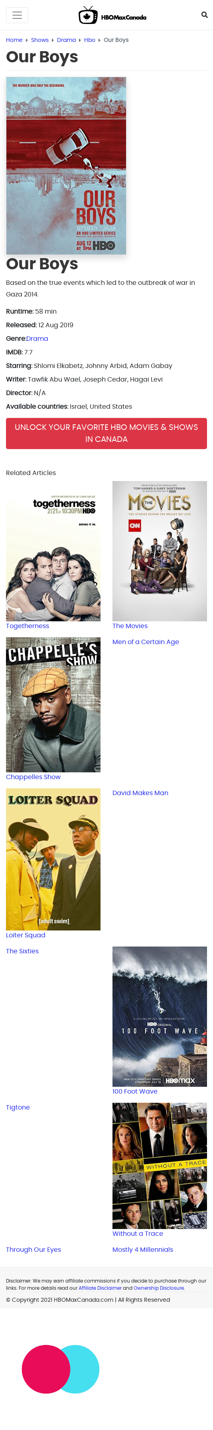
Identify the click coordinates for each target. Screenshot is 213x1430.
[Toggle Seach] (204, 15)
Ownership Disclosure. (159, 1288)
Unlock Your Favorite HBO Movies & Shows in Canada (106, 434)
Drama (37, 339)
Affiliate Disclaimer (100, 1288)
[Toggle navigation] (17, 15)
